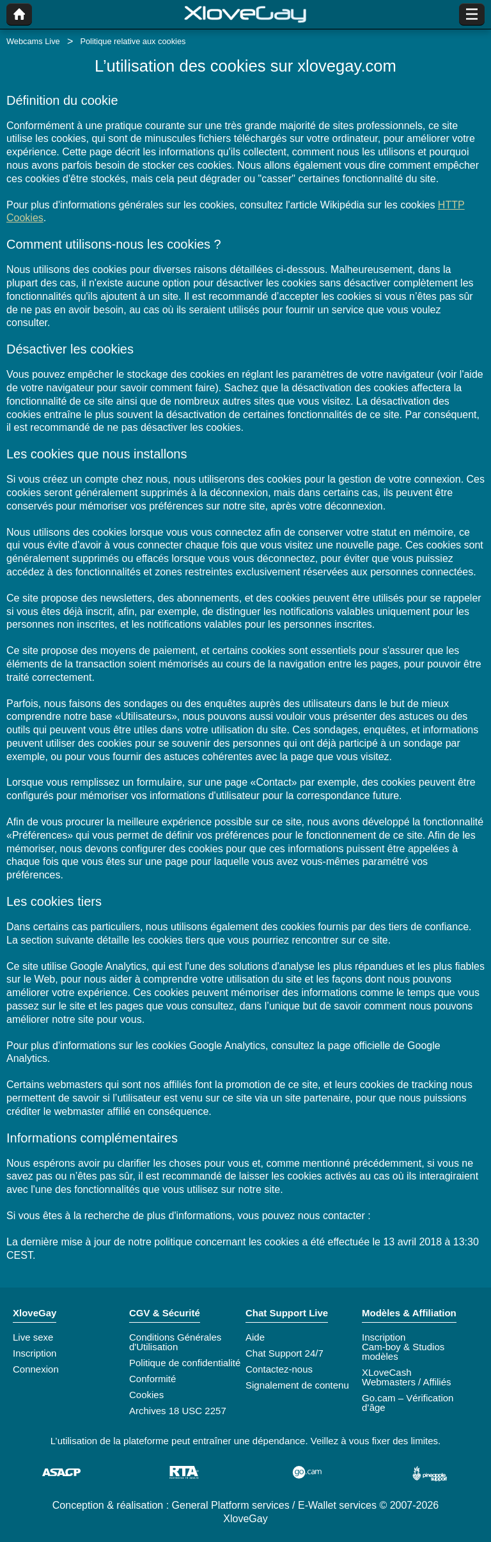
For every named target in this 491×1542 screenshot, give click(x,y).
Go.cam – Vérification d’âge (407, 1402)
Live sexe (33, 1337)
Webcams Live (33, 41)
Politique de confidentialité (184, 1362)
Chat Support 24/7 (284, 1353)
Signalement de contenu (297, 1385)
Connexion (36, 1369)
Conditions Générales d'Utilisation (175, 1342)
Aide (255, 1337)
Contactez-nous (279, 1369)
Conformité (152, 1378)
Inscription (34, 1353)
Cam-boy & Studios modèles (403, 1351)
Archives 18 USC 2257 (177, 1410)
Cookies (146, 1394)
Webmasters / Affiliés (406, 1381)
